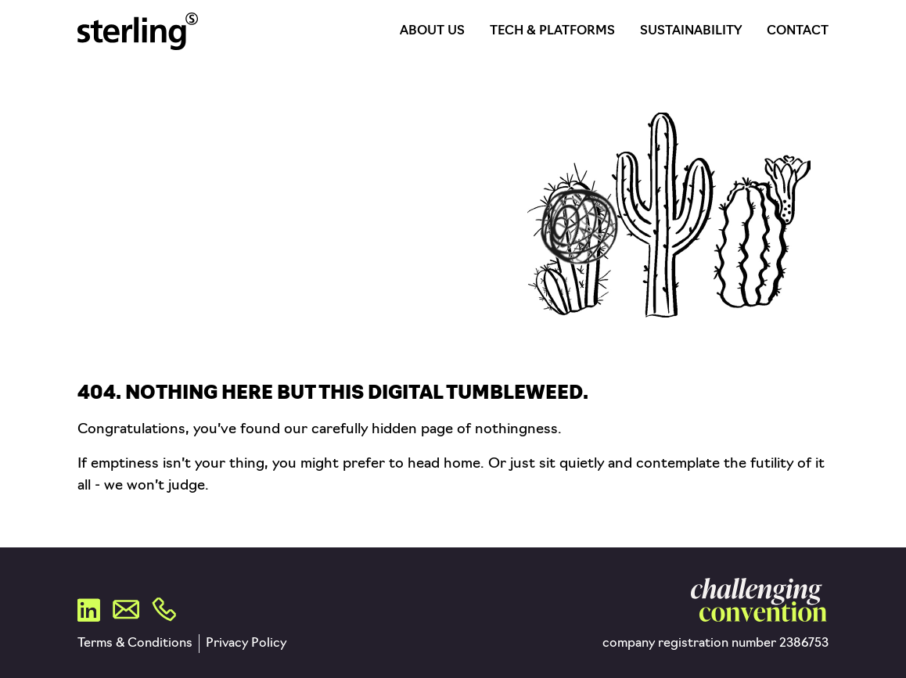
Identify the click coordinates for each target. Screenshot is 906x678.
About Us (432, 31)
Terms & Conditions (134, 643)
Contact (798, 31)
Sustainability (691, 31)
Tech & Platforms (552, 31)
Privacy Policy (246, 643)
